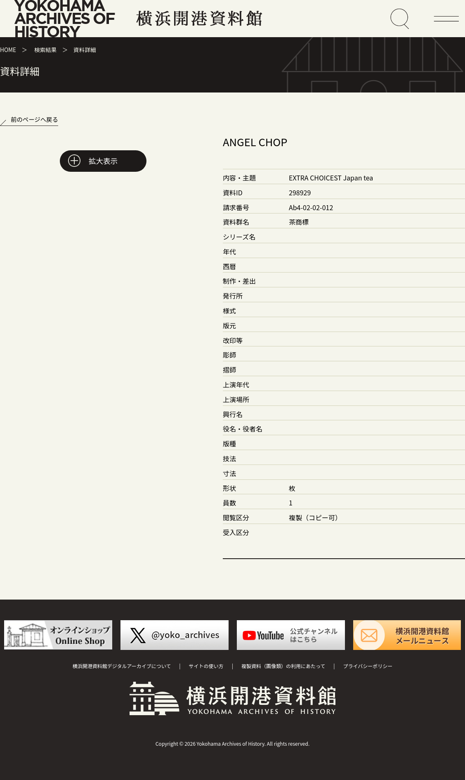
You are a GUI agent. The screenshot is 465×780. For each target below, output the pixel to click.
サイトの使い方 (206, 665)
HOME (8, 49)
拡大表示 (103, 161)
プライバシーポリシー (368, 665)
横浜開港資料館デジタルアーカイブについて (122, 665)
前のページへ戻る (34, 119)
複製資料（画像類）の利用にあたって (283, 665)
